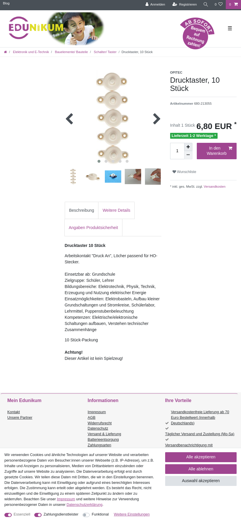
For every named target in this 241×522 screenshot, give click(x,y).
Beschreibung (81, 210)
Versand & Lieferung (104, 434)
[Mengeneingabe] (177, 151)
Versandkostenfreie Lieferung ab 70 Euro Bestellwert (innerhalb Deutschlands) (200, 417)
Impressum (97, 412)
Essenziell (22, 514)
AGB (91, 418)
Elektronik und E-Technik (30, 52)
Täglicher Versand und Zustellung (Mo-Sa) (200, 434)
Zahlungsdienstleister (61, 514)
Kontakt (13, 412)
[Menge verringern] (188, 155)
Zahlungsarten (99, 445)
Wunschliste (184, 172)
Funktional (100, 514)
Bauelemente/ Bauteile (71, 52)
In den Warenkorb (219, 151)
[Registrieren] (184, 4)
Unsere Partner (19, 418)
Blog (6, 3)
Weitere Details (116, 210)
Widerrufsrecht (100, 423)
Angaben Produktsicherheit (93, 227)
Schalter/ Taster (105, 52)
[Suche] (205, 4)
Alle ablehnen (200, 469)
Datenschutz (98, 428)
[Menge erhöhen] (188, 147)
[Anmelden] (155, 4)
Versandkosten (214, 186)
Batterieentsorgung (103, 440)
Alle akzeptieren (201, 457)
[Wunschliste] (218, 4)
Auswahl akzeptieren (201, 480)
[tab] (82, 210)
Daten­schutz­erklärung (84, 505)
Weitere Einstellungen (132, 514)
